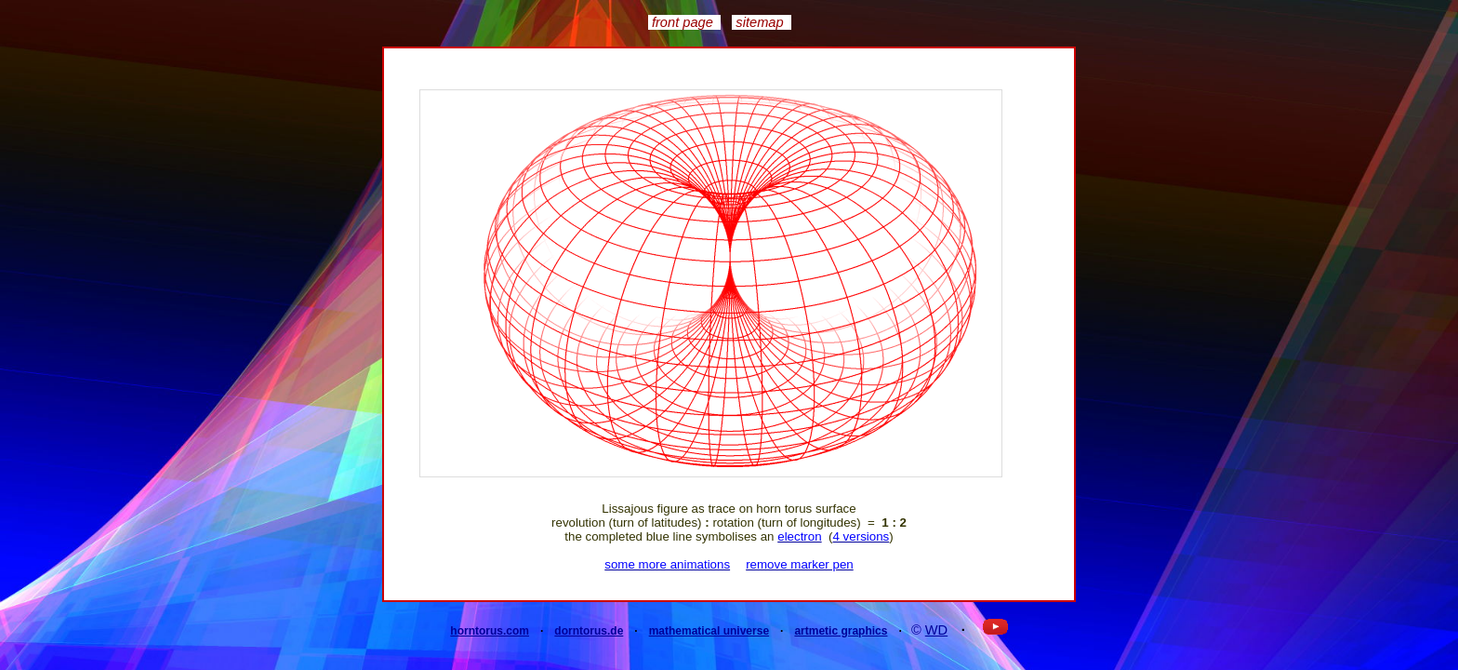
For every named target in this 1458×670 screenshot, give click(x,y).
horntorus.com (489, 630)
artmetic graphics (840, 630)
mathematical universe (709, 630)
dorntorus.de (588, 630)
